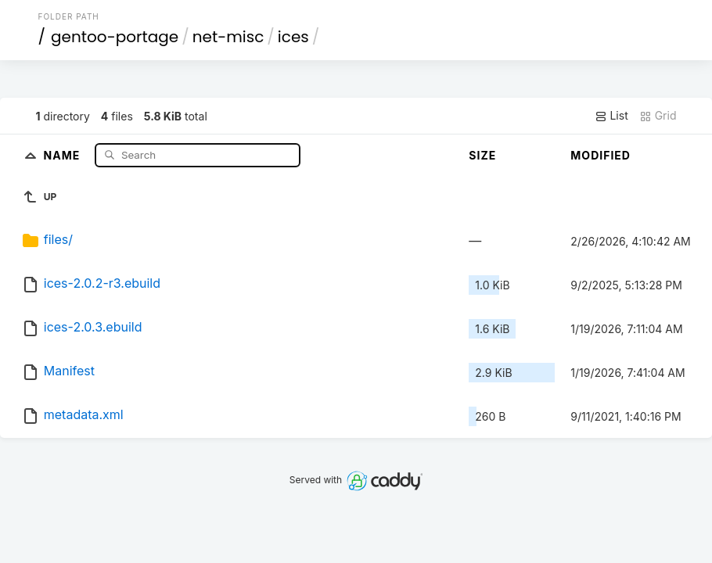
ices (293, 37)
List (611, 116)
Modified (600, 155)
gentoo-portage (114, 37)
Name (64, 154)
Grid (658, 116)
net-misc (228, 37)
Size (482, 155)
